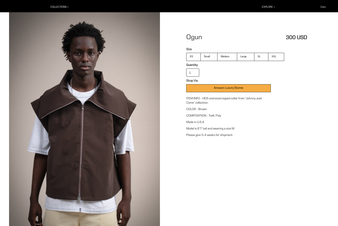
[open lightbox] (84, 115)
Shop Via (192, 81)
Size (189, 49)
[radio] (193, 57)
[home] (9, 7)
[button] (62, 7)
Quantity (192, 65)
